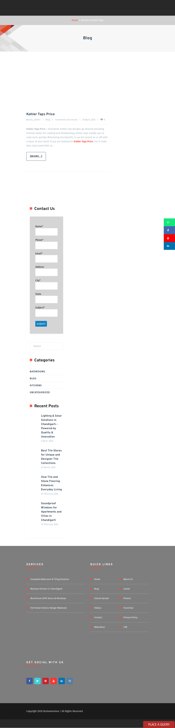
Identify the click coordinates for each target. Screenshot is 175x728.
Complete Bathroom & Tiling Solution (49, 579)
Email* (38, 253)
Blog (48, 119)
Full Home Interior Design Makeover (48, 608)
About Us (128, 579)
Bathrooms (37, 371)
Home (75, 20)
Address (39, 266)
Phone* (39, 240)
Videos (97, 608)
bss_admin (35, 119)
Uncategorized (40, 392)
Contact (98, 617)
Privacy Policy (130, 617)
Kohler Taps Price (40, 114)
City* (38, 280)
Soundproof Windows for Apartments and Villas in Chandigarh (51, 512)
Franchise (128, 608)
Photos (127, 598)
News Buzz (99, 627)
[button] (169, 222)
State (38, 294)
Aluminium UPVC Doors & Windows (48, 598)
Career (126, 588)
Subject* (40, 307)
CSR (125, 627)
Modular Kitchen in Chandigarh (46, 588)
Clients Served (101, 598)
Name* (39, 226)
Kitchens (36, 385)
